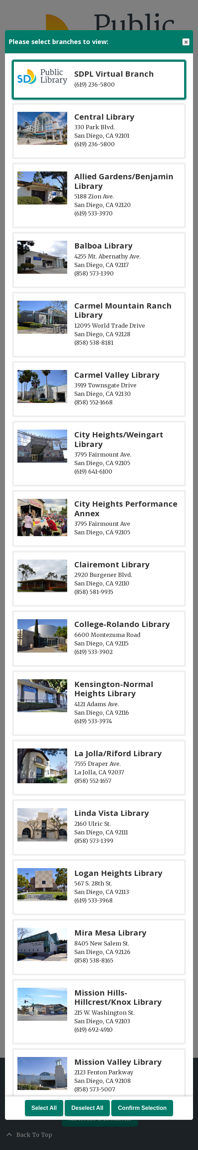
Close (185, 42)
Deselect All (87, 1108)
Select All (44, 1108)
